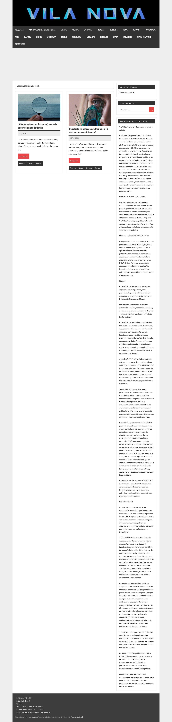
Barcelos (104, 37)
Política (75, 30)
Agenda (64, 30)
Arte (17, 37)
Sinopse (19, 704)
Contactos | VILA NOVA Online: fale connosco (33, 712)
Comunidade (151, 30)
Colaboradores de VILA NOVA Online (30, 709)
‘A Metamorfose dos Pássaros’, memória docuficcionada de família (37, 126)
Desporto (137, 30)
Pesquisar (19, 30)
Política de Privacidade (24, 698)
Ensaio (38, 163)
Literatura (51, 37)
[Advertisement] (86, 64)
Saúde (125, 30)
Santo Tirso (20, 44)
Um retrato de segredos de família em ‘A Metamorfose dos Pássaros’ (88, 130)
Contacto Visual (77, 717)
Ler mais (23, 156)
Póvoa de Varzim (144, 37)
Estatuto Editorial (23, 701)
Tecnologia (76, 37)
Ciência (39, 37)
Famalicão (91, 37)
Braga (115, 37)
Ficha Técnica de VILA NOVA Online (29, 707)
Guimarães (127, 37)
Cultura (27, 37)
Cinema (22, 163)
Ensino (64, 37)
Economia (88, 30)
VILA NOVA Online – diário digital (42, 30)
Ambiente (113, 30)
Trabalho (101, 30)
